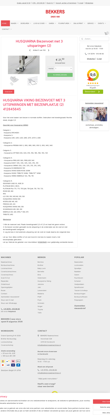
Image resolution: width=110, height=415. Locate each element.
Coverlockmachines (8, 271)
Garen (76, 275)
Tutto (40, 313)
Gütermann (42, 278)
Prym (39, 300)
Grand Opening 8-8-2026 (11, 336)
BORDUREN (26, 23)
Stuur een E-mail (7, 300)
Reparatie (4, 281)
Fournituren (78, 278)
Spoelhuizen (79, 287)
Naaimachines (6, 262)
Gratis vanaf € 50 (23, 3)
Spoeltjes (77, 268)
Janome (41, 284)
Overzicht (8, 92)
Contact (4, 294)
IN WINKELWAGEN (60, 75)
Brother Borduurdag (8, 339)
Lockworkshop (6, 342)
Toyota (40, 309)
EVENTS (102, 23)
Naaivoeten (78, 262)
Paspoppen (78, 300)
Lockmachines (6, 268)
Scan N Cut (5, 278)
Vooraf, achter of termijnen (66, 3)
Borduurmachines (8, 265)
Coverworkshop (7, 345)
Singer (40, 306)
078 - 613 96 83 (38, 3)
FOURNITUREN (65, 23)
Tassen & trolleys (81, 290)
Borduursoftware (80, 297)
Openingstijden (6, 287)
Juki (39, 287)
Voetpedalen (79, 284)
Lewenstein (42, 290)
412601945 (42, 242)
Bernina (40, 262)
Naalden (77, 271)
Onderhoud (5, 284)
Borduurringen (79, 294)
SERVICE (91, 23)
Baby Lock (42, 268)
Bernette (41, 271)
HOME (5, 23)
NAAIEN (15, 23)
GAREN (52, 23)
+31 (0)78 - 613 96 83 (95, 54)
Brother (40, 265)
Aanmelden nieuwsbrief (94, 103)
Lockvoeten (78, 265)
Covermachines (7, 275)
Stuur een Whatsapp (9, 303)
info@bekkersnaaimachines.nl (49, 345)
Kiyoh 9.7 (50, 3)
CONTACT (7, 29)
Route (3, 290)
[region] (39, 404)
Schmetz (41, 303)
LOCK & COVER (40, 23)
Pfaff (39, 297)
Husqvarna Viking (44, 281)
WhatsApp (89, 3)
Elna (39, 275)
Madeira (41, 294)
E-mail (81, 3)
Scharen (77, 281)
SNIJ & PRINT (79, 23)
